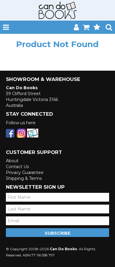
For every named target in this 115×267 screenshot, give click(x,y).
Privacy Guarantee (25, 172)
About (12, 160)
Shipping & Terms (24, 178)
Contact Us (17, 166)
